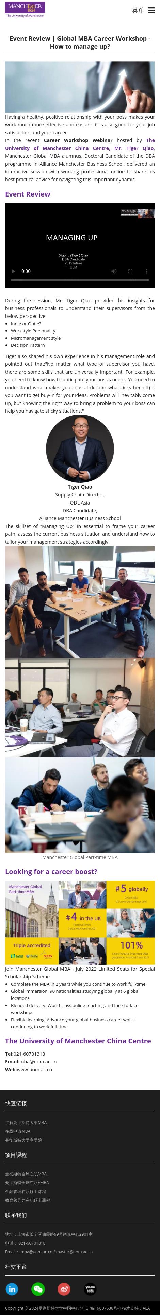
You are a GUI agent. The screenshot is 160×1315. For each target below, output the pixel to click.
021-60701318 (31, 1243)
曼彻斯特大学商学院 (23, 1140)
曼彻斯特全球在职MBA (26, 1174)
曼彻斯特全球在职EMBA (27, 1182)
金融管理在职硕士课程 (25, 1191)
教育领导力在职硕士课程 (27, 1200)
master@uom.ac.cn (74, 1252)
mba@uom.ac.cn (36, 1252)
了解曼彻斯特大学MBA (26, 1122)
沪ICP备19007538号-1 (100, 1308)
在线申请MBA (17, 1131)
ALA (146, 1308)
